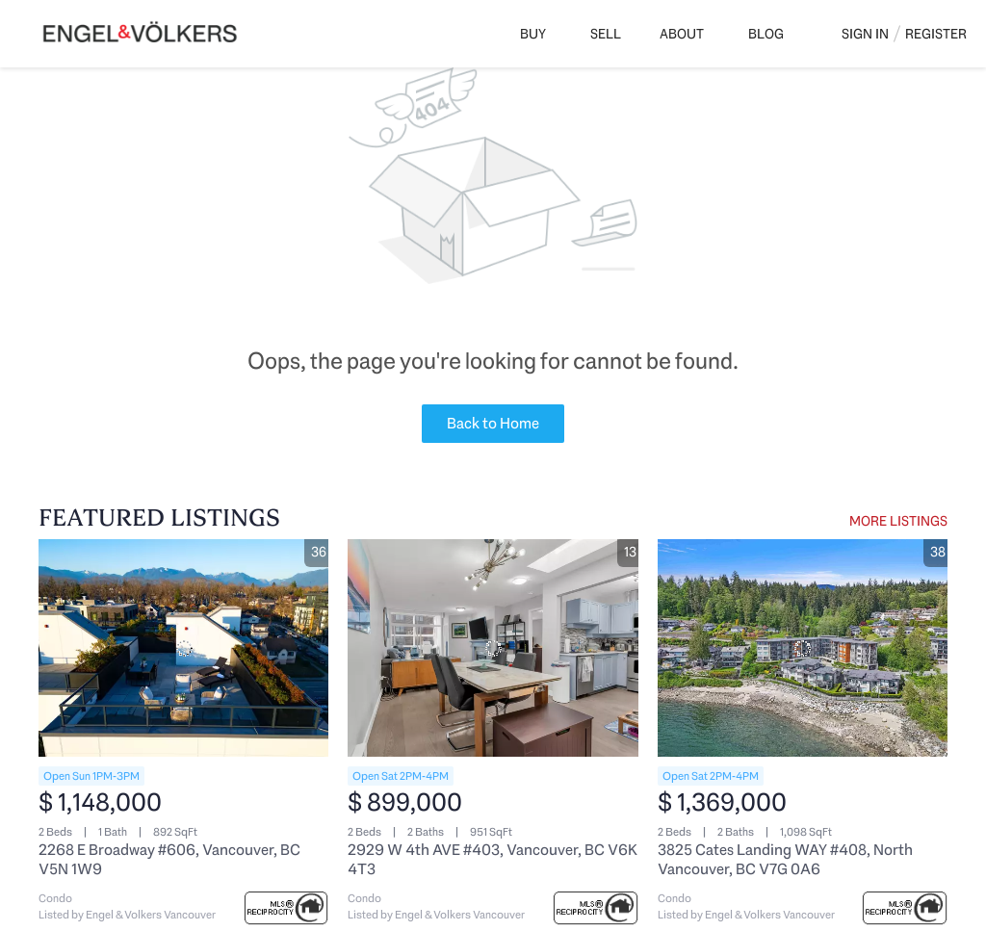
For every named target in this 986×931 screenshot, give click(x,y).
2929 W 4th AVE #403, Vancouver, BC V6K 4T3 (492, 859)
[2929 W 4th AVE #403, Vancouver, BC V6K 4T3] (492, 648)
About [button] (682, 33)
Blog (766, 33)
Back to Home (493, 423)
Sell (605, 33)
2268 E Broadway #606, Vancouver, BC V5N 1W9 (169, 859)
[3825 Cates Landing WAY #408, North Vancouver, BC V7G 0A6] (802, 648)
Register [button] (936, 33)
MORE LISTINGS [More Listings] (898, 521)
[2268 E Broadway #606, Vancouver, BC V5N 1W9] (183, 648)
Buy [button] (533, 33)
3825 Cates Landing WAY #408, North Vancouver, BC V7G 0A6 (785, 859)
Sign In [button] (865, 33)
